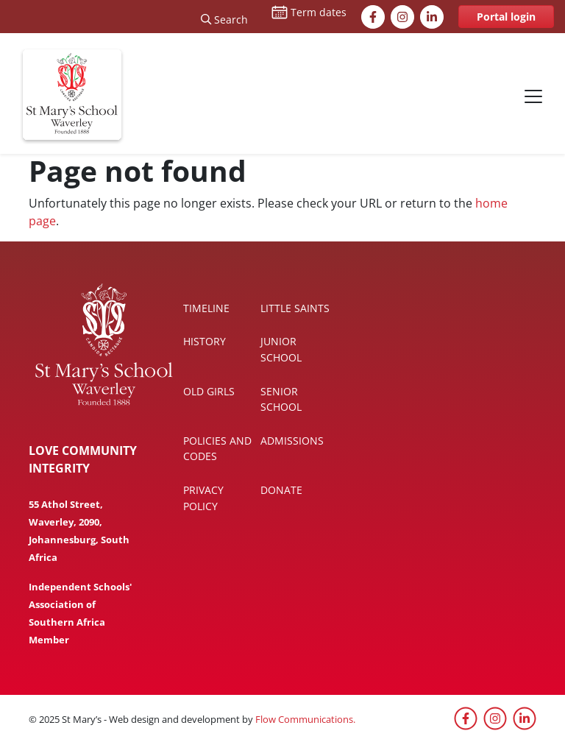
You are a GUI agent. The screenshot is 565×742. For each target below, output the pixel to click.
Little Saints (295, 308)
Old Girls (209, 391)
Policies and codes (217, 449)
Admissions (292, 441)
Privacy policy (203, 498)
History (204, 341)
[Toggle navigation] (533, 96)
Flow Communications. (305, 719)
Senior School (281, 399)
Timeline (206, 308)
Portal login (506, 17)
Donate (281, 490)
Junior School (281, 349)
